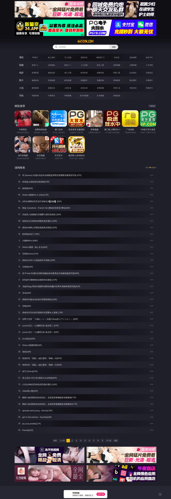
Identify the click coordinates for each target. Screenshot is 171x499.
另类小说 (116, 88)
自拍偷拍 (51, 65)
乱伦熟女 (133, 72)
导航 (21, 95)
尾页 (115, 441)
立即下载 (101, 494)
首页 (55, 441)
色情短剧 (116, 95)
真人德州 (51, 57)
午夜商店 (51, 95)
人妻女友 (67, 88)
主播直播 (133, 65)
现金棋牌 (133, 57)
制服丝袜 (100, 72)
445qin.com (85, 41)
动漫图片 (84, 80)
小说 (21, 87)
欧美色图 (67, 80)
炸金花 (116, 57)
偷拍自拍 (51, 72)
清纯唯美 (116, 80)
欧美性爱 (84, 72)
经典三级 (116, 72)
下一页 (108, 441)
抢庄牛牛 (149, 57)
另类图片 (149, 80)
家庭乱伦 (51, 88)
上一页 (62, 441)
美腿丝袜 (100, 80)
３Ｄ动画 (84, 65)
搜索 (114, 47)
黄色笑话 (133, 88)
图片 (21, 80)
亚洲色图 (51, 80)
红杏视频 (100, 95)
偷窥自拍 (35, 80)
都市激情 (35, 88)
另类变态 (149, 72)
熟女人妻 (100, 65)
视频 (21, 65)
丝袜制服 (116, 65)
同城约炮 (35, 95)
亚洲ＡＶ (35, 65)
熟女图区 (133, 80)
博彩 (21, 57)
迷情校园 (100, 88)
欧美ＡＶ (67, 65)
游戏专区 (84, 57)
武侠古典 (84, 88)
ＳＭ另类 (149, 65)
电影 (21, 72)
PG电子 (35, 57)
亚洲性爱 (35, 72)
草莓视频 (67, 95)
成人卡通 (67, 72)
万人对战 (67, 57)
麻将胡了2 (100, 57)
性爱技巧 (149, 88)
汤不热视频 (84, 95)
